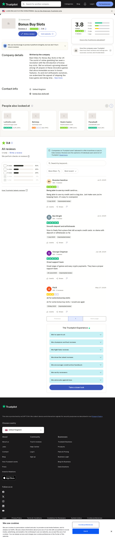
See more (58, 78)
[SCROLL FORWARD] (111, 106)
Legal (4, 518)
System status (76, 518)
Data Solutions (63, 467)
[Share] (59, 207)
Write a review (16, 153)
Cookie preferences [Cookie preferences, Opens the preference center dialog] (85, 525)
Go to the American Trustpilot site (48, 11)
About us (5, 442)
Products (61, 447)
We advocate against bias (76, 380)
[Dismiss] (112, 11)
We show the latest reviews (76, 357)
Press (4, 467)
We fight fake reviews (76, 350)
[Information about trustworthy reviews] (29, 156)
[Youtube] (3, 510)
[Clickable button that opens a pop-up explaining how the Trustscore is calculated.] (45, 29)
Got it (86, 531)
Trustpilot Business (65, 442)
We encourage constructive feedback (76, 365)
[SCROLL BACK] (107, 106)
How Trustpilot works (10, 462)
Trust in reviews (36, 442)
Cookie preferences (94, 518)
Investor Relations (9, 472)
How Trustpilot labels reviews (13, 190)
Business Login (63, 457)
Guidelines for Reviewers (56, 518)
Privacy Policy (97, 416)
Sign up (33, 457)
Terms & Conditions (34, 518)
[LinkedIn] (3, 506)
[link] (22, 29)
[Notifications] (85, 4)
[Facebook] (3, 492)
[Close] (111, 531)
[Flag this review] (67, 207)
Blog (4, 457)
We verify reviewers (76, 372)
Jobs (4, 447)
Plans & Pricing (63, 452)
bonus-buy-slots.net (41, 94)
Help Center (34, 447)
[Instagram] (3, 501)
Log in (32, 452)
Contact (5, 452)
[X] (3, 496)
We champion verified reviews (76, 342)
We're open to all (76, 335)
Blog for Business (64, 462)
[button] (32, 105)
